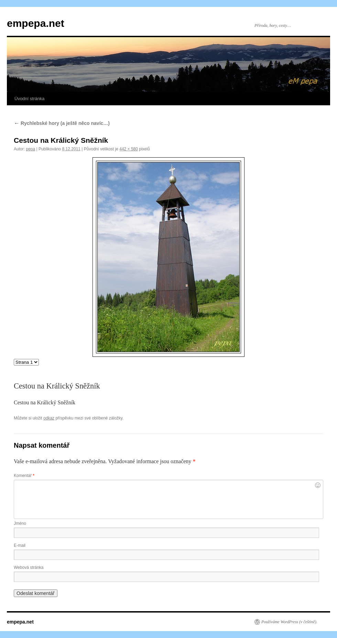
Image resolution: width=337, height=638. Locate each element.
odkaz (48, 418)
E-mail (19, 545)
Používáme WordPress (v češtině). (289, 621)
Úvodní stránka (29, 98)
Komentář (24, 475)
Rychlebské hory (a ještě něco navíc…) (62, 123)
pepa (30, 149)
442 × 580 (128, 149)
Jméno (20, 523)
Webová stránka (29, 567)
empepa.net (35, 23)
